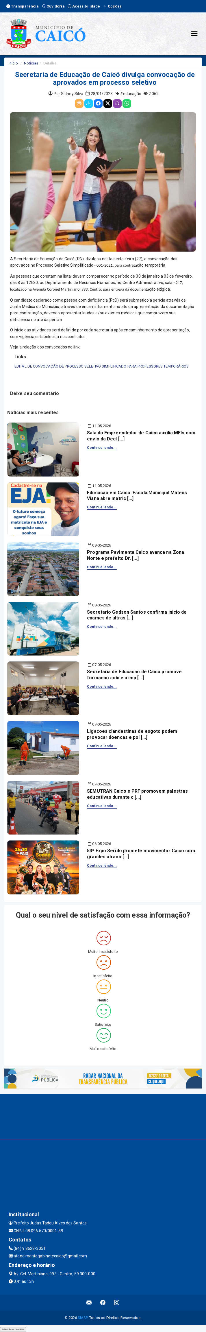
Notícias (31, 63)
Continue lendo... (102, 448)
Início (13, 63)
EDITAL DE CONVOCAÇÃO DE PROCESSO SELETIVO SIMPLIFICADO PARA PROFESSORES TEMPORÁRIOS (101, 366)
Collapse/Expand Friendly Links (13, 1329)
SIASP (83, 1318)
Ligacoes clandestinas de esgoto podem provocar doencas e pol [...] (132, 734)
